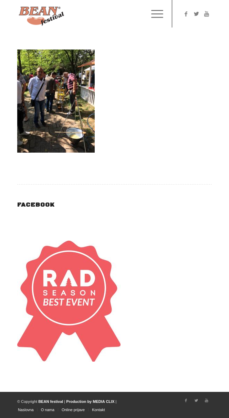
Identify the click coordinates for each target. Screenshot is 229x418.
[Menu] (153, 14)
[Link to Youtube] (206, 14)
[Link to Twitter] (196, 14)
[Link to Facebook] (186, 14)
